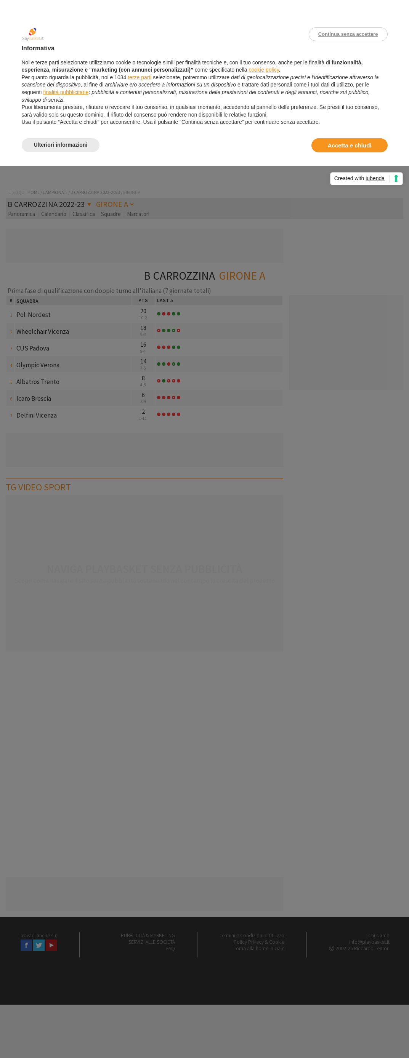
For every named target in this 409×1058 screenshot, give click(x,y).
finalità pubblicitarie (65, 92)
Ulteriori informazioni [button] (61, 145)
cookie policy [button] (264, 70)
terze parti (139, 77)
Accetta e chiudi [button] (349, 145)
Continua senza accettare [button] (348, 34)
